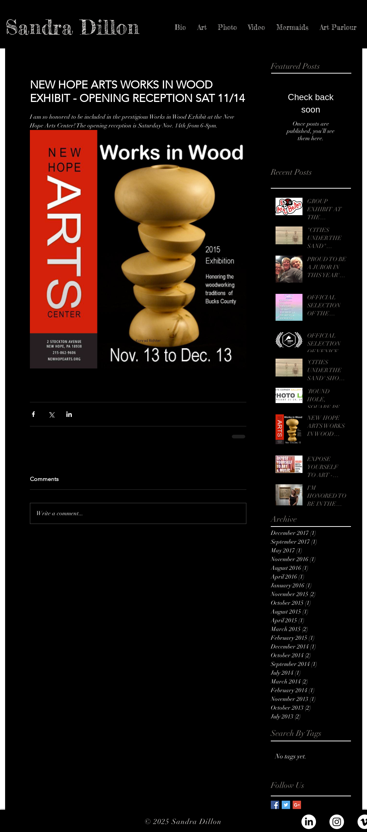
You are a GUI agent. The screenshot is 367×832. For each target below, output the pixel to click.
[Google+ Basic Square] (297, 805)
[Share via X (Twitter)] (51, 414)
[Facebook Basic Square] (275, 805)
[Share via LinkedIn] (69, 414)
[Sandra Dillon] (72, 27)
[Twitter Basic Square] (286, 805)
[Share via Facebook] (33, 414)
